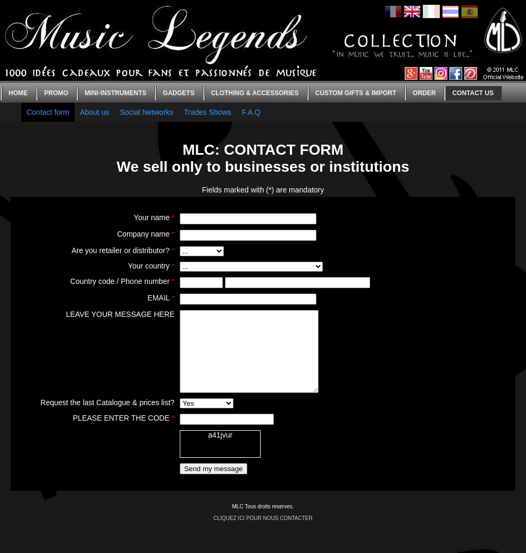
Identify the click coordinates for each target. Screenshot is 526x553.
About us (94, 112)
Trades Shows (207, 112)
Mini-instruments (115, 93)
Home (18, 93)
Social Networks (146, 112)
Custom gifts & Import (355, 93)
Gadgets (178, 93)
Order (424, 93)
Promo (56, 93)
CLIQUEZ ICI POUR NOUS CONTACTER (263, 534)
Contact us (473, 93)
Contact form (48, 112)
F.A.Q (251, 112)
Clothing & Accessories (255, 93)
